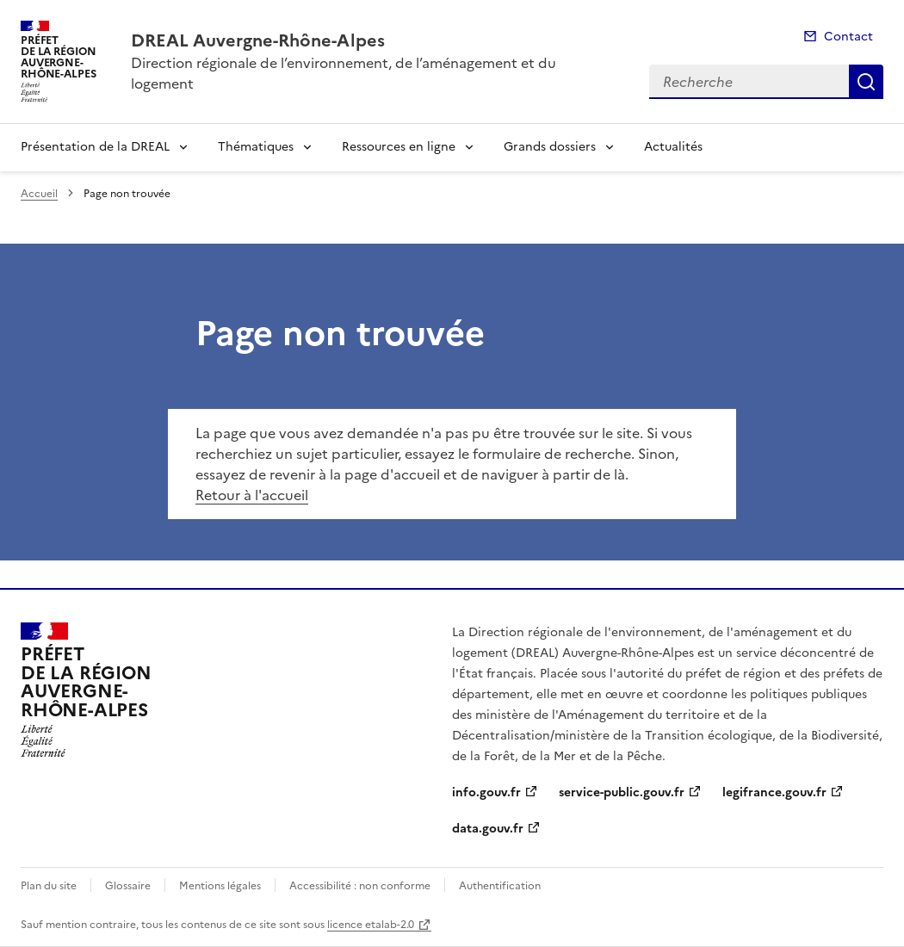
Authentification (500, 886)
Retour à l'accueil (251, 495)
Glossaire (128, 886)
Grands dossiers (550, 147)
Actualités (673, 147)
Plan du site (49, 886)
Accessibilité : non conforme (359, 886)
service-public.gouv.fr (621, 792)
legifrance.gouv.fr (774, 792)
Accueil (39, 193)
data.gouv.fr (487, 829)
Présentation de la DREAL (95, 147)
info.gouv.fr (486, 792)
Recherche (866, 82)
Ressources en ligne (398, 147)
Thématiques (256, 147)
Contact (848, 37)
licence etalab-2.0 (370, 924)
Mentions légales (220, 886)
